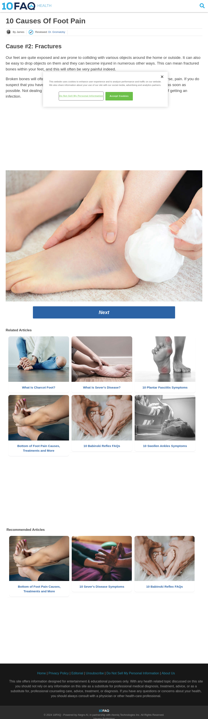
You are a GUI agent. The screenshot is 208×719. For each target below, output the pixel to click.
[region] (105, 89)
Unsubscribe (95, 669)
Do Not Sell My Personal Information (132, 669)
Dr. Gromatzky (56, 31)
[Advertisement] (104, 135)
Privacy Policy (59, 669)
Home (41, 669)
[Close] (162, 76)
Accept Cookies (119, 96)
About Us (168, 669)
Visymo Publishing (104, 715)
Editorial (77, 669)
